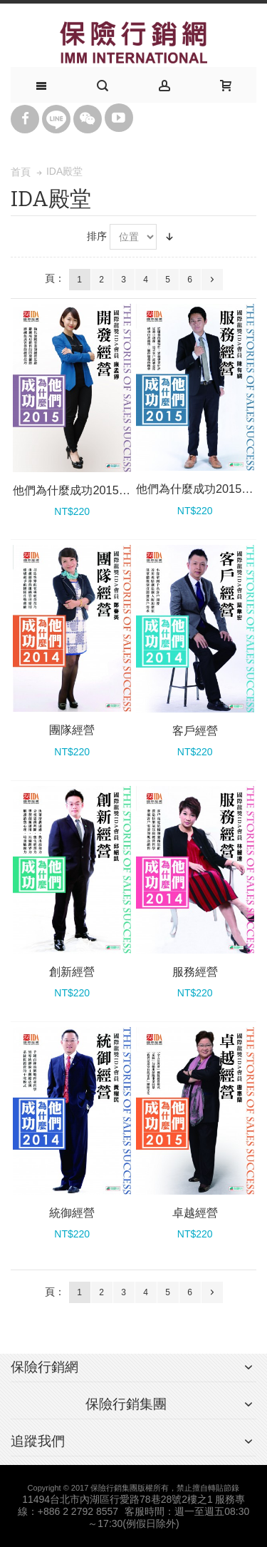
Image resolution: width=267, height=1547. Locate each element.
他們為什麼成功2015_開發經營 (91, 490)
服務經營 (195, 971)
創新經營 (72, 971)
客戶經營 (195, 730)
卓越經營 (195, 1212)
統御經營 (72, 1212)
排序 (97, 236)
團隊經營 (72, 729)
